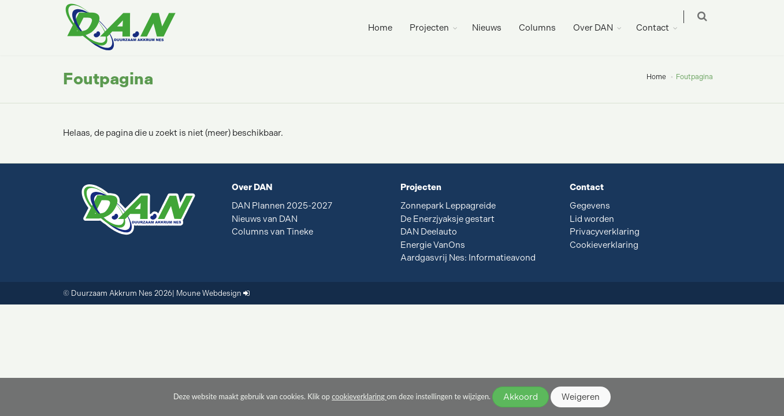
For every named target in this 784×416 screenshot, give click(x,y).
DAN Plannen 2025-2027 (282, 205)
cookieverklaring (359, 396)
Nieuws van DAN (265, 219)
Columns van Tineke (272, 231)
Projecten (437, 28)
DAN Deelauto (428, 231)
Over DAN (601, 28)
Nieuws (495, 28)
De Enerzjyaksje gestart (447, 219)
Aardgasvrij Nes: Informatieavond (468, 257)
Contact (660, 28)
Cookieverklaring (604, 245)
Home (388, 28)
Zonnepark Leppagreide (448, 205)
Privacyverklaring (605, 231)
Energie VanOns (432, 245)
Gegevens (590, 205)
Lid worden (592, 219)
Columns (545, 28)
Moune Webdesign (208, 293)
